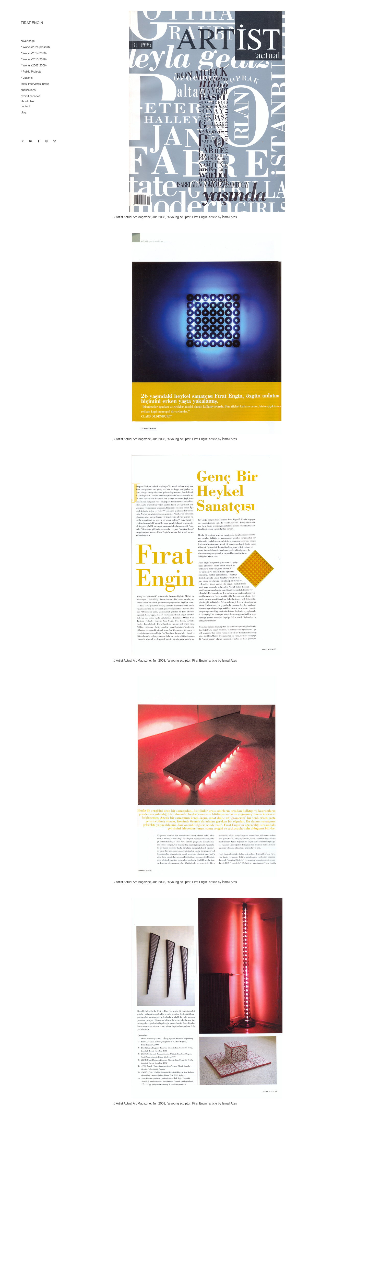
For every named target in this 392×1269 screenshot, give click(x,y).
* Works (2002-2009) (33, 65)
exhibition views (30, 96)
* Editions (26, 77)
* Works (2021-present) (35, 47)
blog (23, 112)
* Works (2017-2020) (33, 53)
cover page (27, 40)
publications (28, 89)
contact (25, 106)
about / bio (27, 101)
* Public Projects (31, 71)
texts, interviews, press (35, 83)
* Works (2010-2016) (33, 59)
